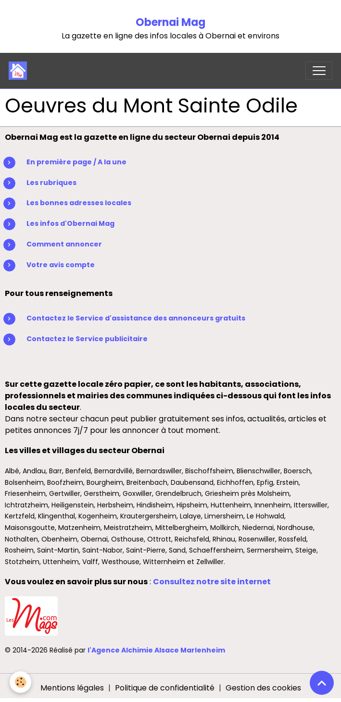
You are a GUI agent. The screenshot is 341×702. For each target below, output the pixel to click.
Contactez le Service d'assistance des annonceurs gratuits (135, 318)
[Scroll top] (322, 683)
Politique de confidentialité (165, 687)
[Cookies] (20, 682)
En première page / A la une (76, 162)
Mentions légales (72, 687)
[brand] (20, 71)
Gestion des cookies (263, 687)
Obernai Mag (170, 22)
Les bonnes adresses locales (78, 203)
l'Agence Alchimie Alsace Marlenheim (156, 650)
